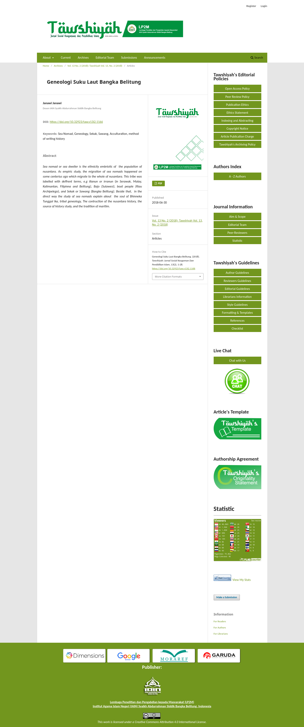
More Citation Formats (168, 276)
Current (66, 57)
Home (46, 65)
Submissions (129, 57)
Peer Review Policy (237, 97)
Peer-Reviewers (237, 233)
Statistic (237, 241)
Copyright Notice (237, 128)
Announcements (154, 57)
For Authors (220, 627)
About (47, 57)
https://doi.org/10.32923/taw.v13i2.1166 (76, 122)
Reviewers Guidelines (237, 281)
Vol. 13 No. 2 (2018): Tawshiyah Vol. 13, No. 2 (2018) (95, 65)
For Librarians (221, 633)
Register (251, 6)
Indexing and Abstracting (237, 120)
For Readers (220, 621)
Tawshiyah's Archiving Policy (237, 144)
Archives (83, 57)
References (237, 320)
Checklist (237, 328)
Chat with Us (237, 360)
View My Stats (242, 580)
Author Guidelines (237, 273)
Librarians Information (237, 297)
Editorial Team (105, 57)
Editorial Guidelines (237, 289)
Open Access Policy (237, 88)
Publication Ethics (237, 105)
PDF (159, 183)
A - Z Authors (237, 176)
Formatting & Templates (237, 312)
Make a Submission (226, 597)
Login (264, 6)
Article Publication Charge (237, 136)
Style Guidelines (237, 305)
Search (257, 57)
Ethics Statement (237, 113)
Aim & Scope (237, 216)
